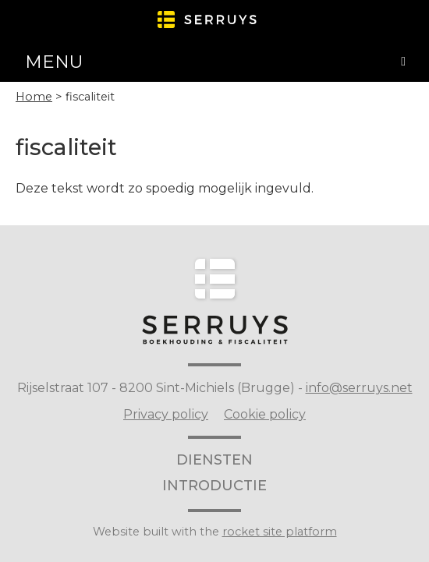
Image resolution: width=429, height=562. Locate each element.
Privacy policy (165, 414)
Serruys (214, 296)
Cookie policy (265, 414)
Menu (54, 61)
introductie (214, 485)
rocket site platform (279, 532)
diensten (214, 459)
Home (34, 97)
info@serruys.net (359, 387)
